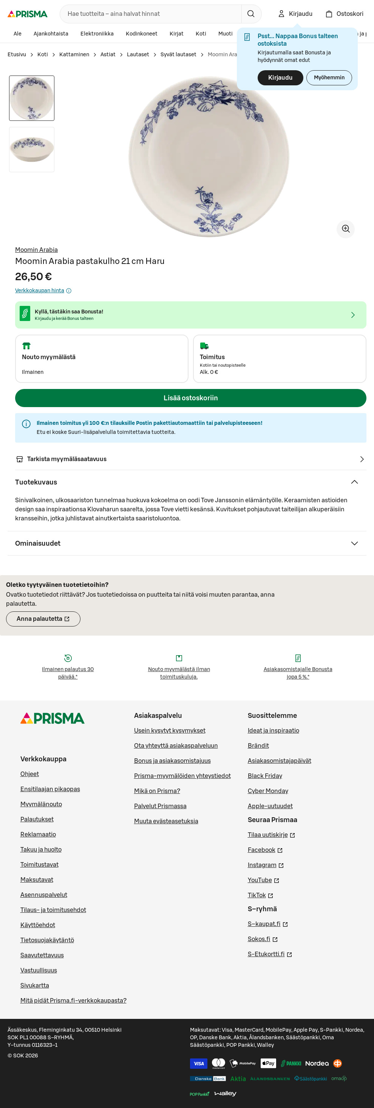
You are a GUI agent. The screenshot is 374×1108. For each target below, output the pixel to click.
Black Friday (265, 776)
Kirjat (177, 34)
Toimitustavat (39, 865)
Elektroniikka (97, 34)
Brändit (258, 746)
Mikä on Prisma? (157, 791)
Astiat (108, 54)
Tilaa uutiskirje (271, 834)
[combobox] (149, 14)
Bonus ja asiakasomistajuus (172, 761)
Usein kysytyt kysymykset (170, 731)
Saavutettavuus (42, 955)
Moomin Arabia (36, 250)
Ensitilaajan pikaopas (50, 789)
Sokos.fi (263, 938)
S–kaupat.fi (268, 923)
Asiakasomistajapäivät (279, 761)
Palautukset (37, 819)
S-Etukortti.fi (270, 953)
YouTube (264, 879)
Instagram (266, 864)
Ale (18, 34)
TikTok (261, 894)
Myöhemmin (329, 77)
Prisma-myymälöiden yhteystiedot (182, 776)
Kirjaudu (280, 78)
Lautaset (138, 54)
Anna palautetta (48, 621)
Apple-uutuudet (270, 806)
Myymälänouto (41, 804)
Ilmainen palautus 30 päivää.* (68, 673)
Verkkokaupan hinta (43, 290)
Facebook (265, 849)
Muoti (225, 34)
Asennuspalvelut (43, 895)
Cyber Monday (268, 791)
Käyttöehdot (37, 925)
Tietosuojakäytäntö (47, 940)
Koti (201, 34)
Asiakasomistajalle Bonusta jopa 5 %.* (298, 673)
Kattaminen (74, 54)
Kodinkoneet (142, 34)
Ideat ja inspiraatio (273, 731)
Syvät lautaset (178, 54)
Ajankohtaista (51, 34)
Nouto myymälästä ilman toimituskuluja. (179, 673)
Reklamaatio (38, 835)
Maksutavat (36, 880)
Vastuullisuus (38, 971)
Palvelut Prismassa (160, 806)
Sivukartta (34, 986)
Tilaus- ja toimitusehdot (53, 910)
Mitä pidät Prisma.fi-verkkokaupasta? (73, 1001)
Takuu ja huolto (41, 850)
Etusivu (17, 54)
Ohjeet (29, 774)
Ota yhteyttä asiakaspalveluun (176, 746)
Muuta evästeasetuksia (166, 821)
